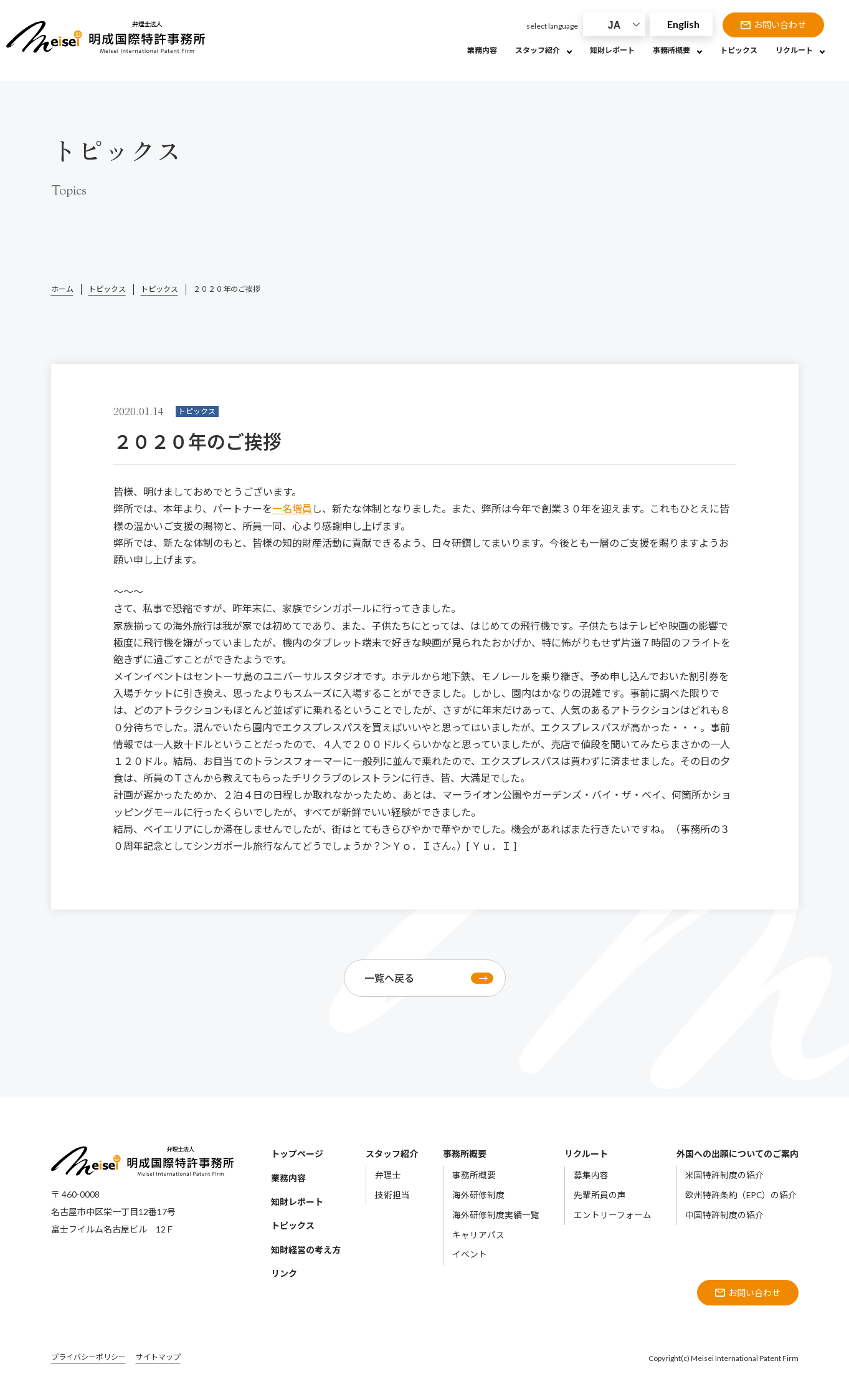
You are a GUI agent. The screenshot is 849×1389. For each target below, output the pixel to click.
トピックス (107, 289)
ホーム (62, 289)
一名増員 (292, 508)
